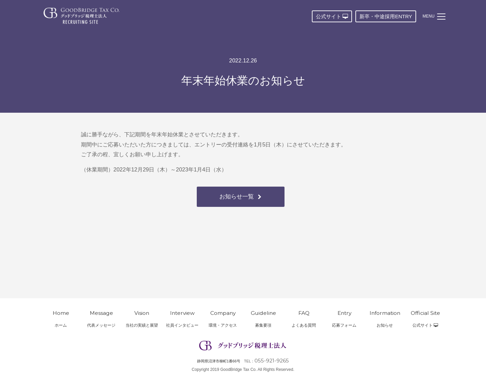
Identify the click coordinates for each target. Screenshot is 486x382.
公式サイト (332, 16)
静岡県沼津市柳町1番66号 (218, 361)
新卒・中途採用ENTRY (385, 16)
